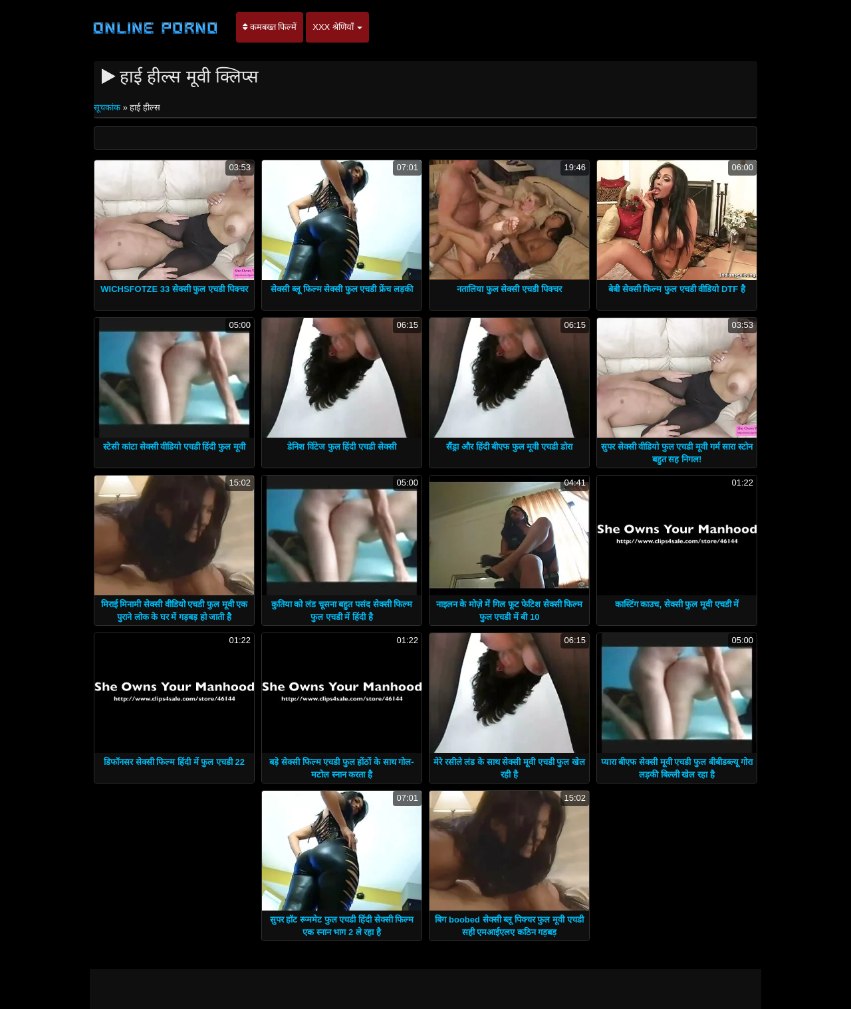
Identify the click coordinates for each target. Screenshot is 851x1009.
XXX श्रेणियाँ (337, 27)
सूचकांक (108, 107)
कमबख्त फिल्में (270, 27)
